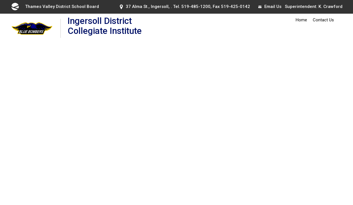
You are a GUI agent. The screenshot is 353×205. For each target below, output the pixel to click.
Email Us (269, 6)
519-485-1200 (195, 6)
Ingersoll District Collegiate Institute (119, 28)
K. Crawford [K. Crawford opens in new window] (330, 6)
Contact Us (323, 19)
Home (301, 19)
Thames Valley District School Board (55, 6)
